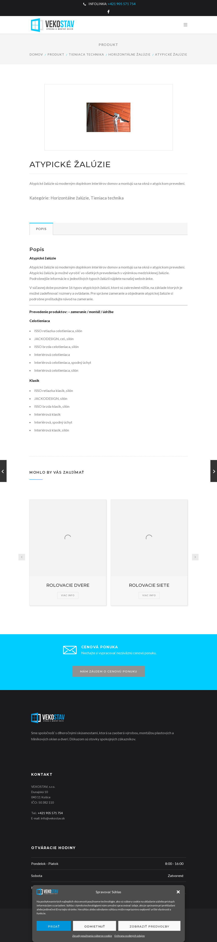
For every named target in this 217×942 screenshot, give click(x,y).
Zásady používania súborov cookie (92, 935)
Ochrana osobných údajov (129, 935)
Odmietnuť (94, 926)
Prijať (54, 926)
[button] (178, 892)
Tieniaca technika (86, 54)
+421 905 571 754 (122, 4)
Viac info (68, 595)
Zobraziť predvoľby (149, 926)
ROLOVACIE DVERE (67, 585)
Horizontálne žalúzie (129, 54)
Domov (36, 54)
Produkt (55, 54)
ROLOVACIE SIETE (149, 585)
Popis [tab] (41, 229)
